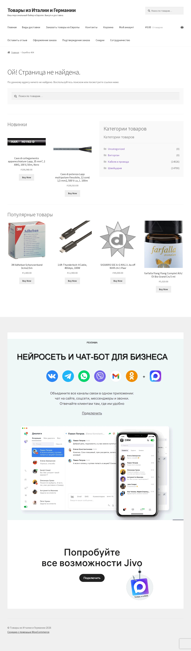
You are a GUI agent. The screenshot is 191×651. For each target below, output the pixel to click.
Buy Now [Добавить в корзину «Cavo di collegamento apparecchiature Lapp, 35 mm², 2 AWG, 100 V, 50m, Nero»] (26, 177)
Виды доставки (31, 27)
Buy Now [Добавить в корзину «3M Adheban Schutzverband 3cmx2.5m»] (26, 280)
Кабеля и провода (118, 161)
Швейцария (115, 168)
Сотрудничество (120, 40)
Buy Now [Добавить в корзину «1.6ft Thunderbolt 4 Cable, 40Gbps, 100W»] (72, 280)
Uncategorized (116, 149)
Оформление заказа (44, 40)
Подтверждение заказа (76, 40)
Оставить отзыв (17, 40)
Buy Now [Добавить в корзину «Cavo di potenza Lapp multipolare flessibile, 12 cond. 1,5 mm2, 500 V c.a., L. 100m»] (72, 193)
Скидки (100, 40)
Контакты (91, 27)
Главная (12, 27)
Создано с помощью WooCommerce (28, 632)
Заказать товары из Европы (63, 27)
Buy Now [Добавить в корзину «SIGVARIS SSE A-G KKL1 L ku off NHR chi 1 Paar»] (117, 280)
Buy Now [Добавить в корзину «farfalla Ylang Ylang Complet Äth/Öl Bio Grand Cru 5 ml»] (163, 289)
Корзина (108, 27)
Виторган (113, 155)
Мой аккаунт (126, 27)
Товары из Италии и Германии (41, 10)
